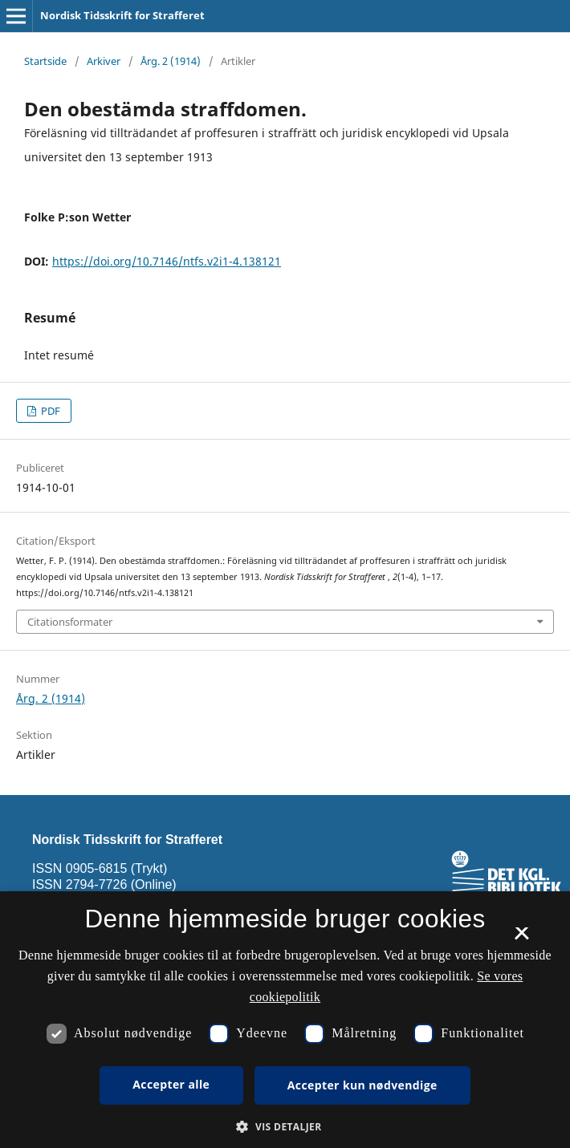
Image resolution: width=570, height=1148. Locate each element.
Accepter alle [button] (171, 1084)
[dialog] (285, 1019)
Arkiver (103, 61)
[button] (284, 1127)
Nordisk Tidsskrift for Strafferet (122, 15)
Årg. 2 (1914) (170, 61)
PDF (49, 411)
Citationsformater (69, 622)
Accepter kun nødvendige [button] (362, 1085)
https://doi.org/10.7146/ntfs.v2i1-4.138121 (166, 261)
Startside (45, 61)
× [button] (521, 938)
